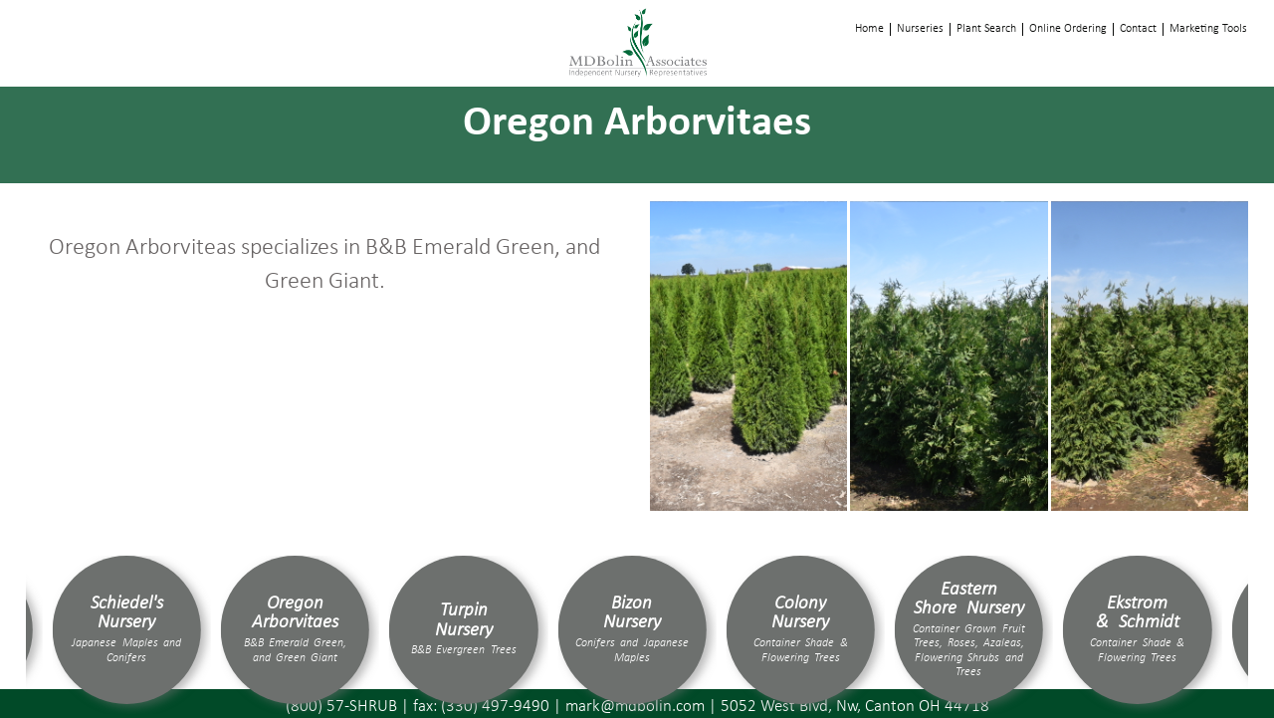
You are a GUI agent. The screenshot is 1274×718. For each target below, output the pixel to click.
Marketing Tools (1208, 29)
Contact (1138, 29)
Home (869, 29)
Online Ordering (1068, 29)
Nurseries (920, 29)
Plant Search (986, 29)
